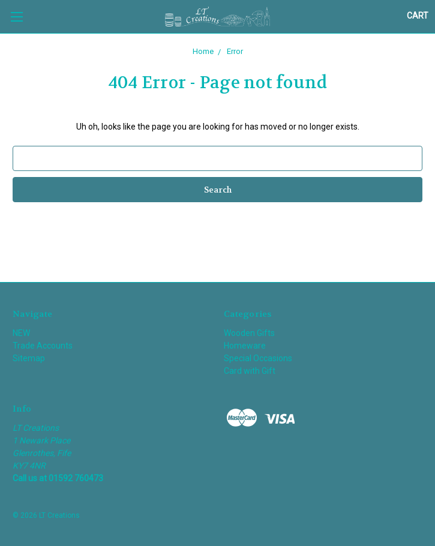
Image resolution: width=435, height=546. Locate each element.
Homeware (245, 345)
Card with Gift (249, 371)
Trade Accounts (43, 345)
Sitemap (29, 358)
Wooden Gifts (249, 333)
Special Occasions (258, 358)
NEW (21, 333)
